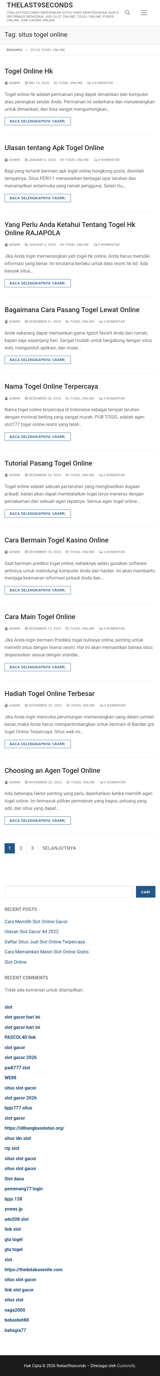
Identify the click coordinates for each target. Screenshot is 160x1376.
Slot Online (16, 962)
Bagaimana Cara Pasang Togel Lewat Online (72, 310)
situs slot (14, 1300)
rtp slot (12, 1148)
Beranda (14, 50)
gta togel (14, 1239)
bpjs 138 (13, 1199)
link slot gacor (19, 1290)
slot (8, 1007)
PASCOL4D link (20, 1037)
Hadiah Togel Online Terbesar (50, 694)
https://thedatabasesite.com (34, 1269)
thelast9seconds (40, 5)
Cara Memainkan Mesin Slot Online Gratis (47, 952)
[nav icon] (144, 13)
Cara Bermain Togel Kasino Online (57, 540)
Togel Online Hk (29, 71)
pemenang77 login (24, 1188)
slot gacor (15, 1047)
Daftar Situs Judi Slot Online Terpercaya (45, 942)
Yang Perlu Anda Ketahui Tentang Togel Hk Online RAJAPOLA (70, 229)
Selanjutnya (59, 848)
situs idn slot (18, 1138)
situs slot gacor (20, 1088)
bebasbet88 (17, 1320)
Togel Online (68, 83)
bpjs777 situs (18, 1108)
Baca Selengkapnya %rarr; (38, 121)
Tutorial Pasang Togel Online (48, 463)
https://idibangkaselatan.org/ (34, 1128)
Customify (126, 1365)
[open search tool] (127, 12)
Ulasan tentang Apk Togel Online (54, 148)
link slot (13, 1229)
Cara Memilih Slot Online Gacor (36, 921)
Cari (146, 892)
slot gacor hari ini (22, 1017)
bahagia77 (15, 1330)
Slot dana (14, 1179)
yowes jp (14, 1209)
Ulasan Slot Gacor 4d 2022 (32, 931)
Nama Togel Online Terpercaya (51, 386)
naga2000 (15, 1310)
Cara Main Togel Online (40, 617)
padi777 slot (17, 1067)
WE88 (10, 1077)
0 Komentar (100, 83)
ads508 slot (17, 1219)
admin (12, 83)
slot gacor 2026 (21, 1057)
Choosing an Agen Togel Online (52, 771)
